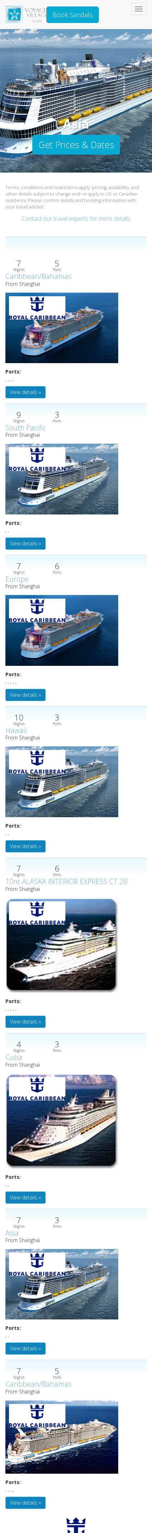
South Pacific (25, 428)
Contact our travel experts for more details (76, 219)
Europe (17, 579)
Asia (12, 1233)
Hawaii (16, 730)
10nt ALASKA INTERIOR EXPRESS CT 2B (66, 881)
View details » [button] (25, 392)
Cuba (13, 1057)
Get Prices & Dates (76, 144)
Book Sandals (72, 14)
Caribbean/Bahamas (38, 276)
